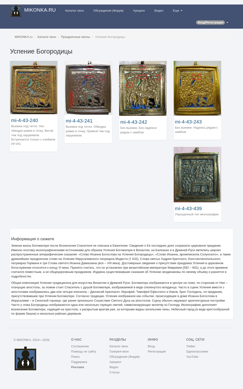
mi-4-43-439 (188, 208)
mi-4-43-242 (133, 122)
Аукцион (139, 10)
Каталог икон (74, 10)
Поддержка (79, 362)
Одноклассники (197, 351)
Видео (159, 10)
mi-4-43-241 (79, 120)
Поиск (75, 356)
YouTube (192, 356)
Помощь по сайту (83, 351)
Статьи (114, 372)
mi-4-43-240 (24, 120)
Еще (177, 10)
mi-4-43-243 (188, 121)
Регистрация (157, 351)
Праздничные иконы (75, 37)
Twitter (190, 346)
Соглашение (80, 346)
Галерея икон (119, 351)
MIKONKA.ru (24, 37)
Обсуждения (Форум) (108, 10)
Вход (151, 346)
